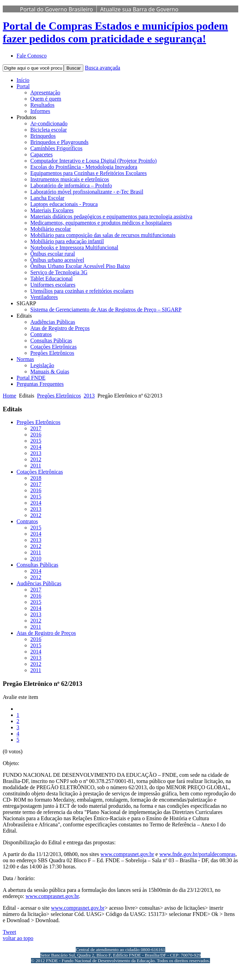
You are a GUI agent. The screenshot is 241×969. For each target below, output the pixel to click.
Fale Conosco (32, 56)
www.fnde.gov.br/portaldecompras (197, 854)
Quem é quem (45, 99)
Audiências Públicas (52, 322)
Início (23, 80)
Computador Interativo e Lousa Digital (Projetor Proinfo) (93, 161)
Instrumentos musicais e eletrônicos (69, 179)
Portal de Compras (115, 32)
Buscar (73, 68)
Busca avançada (102, 68)
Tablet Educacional (51, 278)
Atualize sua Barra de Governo (139, 9)
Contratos (41, 334)
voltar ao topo (18, 938)
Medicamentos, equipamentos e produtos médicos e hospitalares (101, 223)
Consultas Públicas (51, 340)
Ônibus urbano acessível (57, 260)
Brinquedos (43, 136)
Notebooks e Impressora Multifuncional (74, 247)
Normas (25, 359)
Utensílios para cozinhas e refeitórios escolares (82, 291)
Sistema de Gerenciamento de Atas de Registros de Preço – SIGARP (105, 309)
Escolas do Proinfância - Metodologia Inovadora (83, 167)
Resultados (42, 105)
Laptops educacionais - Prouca (64, 204)
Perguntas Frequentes (40, 384)
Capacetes (41, 154)
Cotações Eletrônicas (53, 347)
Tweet (9, 932)
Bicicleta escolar (48, 130)
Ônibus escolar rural (52, 254)
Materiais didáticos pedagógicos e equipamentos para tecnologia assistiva (111, 216)
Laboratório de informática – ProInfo (71, 185)
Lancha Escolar (47, 198)
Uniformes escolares (52, 285)
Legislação (42, 365)
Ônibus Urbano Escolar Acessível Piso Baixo (80, 266)
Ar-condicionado (48, 123)
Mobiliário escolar (50, 229)
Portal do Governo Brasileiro (56, 9)
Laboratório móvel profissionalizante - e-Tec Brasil (86, 192)
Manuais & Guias (49, 371)
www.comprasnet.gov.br (127, 854)
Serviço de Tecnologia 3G (58, 272)
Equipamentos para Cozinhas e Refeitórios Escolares (88, 173)
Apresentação (45, 92)
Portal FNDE (31, 378)
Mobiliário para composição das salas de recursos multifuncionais (103, 235)
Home (9, 396)
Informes (40, 111)
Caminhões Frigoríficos (56, 148)
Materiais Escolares (52, 210)
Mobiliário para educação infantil (67, 241)
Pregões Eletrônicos (52, 353)
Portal (23, 86)
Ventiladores (44, 297)
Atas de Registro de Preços (60, 328)
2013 (89, 396)
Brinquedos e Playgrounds (59, 142)
